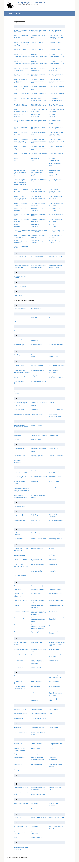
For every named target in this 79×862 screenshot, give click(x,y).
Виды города (19, 13)
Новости (11, 13)
